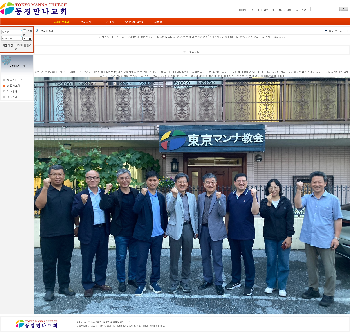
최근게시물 (285, 10)
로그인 (255, 10)
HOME (243, 10)
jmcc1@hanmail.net (154, 325)
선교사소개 (341, 30)
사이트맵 (301, 10)
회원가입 (268, 10)
